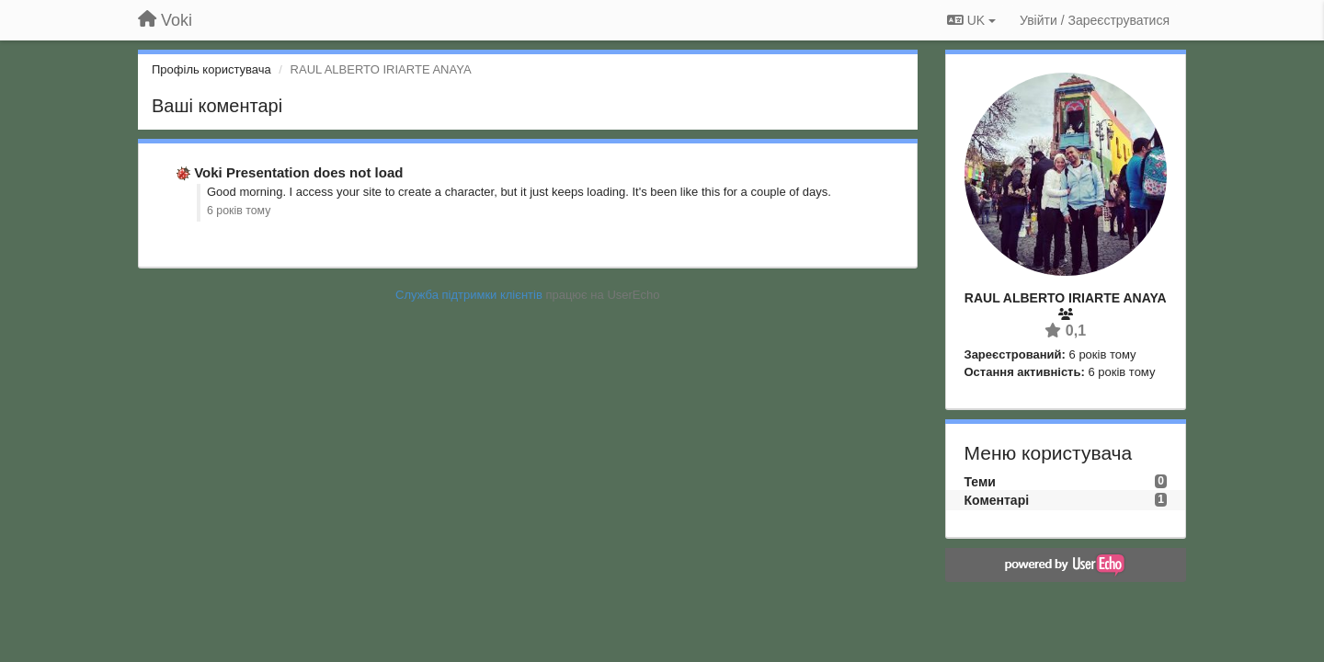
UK (971, 20)
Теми (980, 481)
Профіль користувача (211, 69)
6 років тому (238, 210)
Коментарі (997, 500)
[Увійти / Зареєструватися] (1094, 20)
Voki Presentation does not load (298, 172)
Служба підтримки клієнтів (468, 295)
